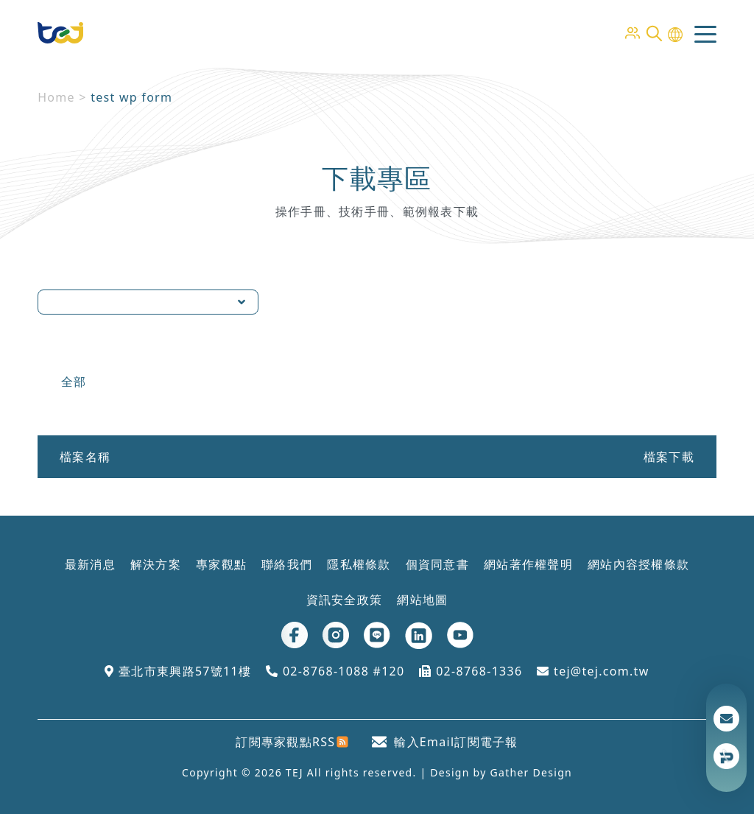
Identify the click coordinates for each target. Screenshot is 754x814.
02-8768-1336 (470, 671)
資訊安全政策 (344, 600)
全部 (74, 381)
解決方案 (155, 564)
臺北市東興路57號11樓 (178, 671)
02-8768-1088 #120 (335, 671)
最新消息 (90, 564)
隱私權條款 (358, 564)
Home (56, 97)
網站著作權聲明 (528, 564)
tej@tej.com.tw (593, 671)
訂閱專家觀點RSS (293, 742)
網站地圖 (422, 600)
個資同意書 (437, 564)
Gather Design (531, 772)
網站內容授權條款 (638, 564)
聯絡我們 (286, 564)
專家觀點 (221, 564)
